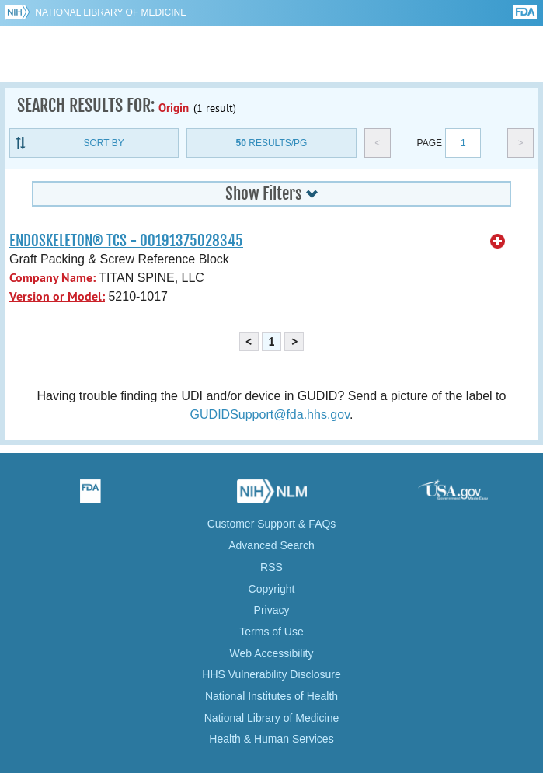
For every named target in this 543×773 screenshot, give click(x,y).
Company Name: (52, 278)
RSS (271, 567)
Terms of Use (271, 631)
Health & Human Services (271, 739)
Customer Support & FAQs (271, 523)
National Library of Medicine (110, 12)
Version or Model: (57, 296)
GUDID (271, 54)
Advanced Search (271, 545)
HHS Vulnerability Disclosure (271, 674)
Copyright (272, 589)
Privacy (272, 610)
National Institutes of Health (271, 696)
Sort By (104, 143)
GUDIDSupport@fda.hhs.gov (270, 414)
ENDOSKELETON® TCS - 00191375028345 (126, 241)
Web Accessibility (272, 653)
